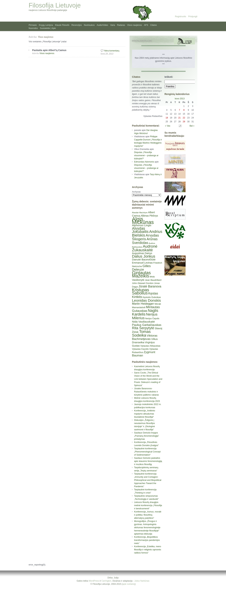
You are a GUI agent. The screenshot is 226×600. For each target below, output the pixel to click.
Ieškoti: (168, 76)
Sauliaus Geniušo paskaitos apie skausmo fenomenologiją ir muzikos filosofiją (148, 461)
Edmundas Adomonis (144, 162)
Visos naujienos (134, 25)
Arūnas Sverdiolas (145, 241)
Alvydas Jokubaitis (140, 230)
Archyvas (136, 192)
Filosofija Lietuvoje (55, 5)
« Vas (167, 126)
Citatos (153, 25)
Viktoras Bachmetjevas (144, 337)
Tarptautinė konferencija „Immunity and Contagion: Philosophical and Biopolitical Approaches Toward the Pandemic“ (147, 480)
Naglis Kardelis (145, 312)
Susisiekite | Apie (48, 28)
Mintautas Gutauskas (146, 309)
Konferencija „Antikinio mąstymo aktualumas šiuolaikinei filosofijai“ (144, 413)
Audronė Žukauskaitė (144, 248)
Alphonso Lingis (141, 225)
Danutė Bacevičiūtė (144, 259)
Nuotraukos (89, 25)
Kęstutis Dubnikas (152, 297)
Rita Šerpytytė (143, 328)
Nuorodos (33, 28)
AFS (146, 25)
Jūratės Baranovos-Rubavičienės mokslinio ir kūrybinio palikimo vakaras (146, 391)
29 (184, 121)
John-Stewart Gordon (143, 283)
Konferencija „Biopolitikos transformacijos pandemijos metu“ (147, 540)
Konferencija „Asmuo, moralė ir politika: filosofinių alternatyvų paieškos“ (147, 515)
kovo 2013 (180, 98)
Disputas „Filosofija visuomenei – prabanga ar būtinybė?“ (146, 155)
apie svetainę (128, 584)
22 (184, 118)
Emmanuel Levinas (142, 262)
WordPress (94, 581)
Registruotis (180, 16)
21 (179, 118)
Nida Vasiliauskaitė (143, 321)
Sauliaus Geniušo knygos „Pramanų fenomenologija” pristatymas (146, 436)
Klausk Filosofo (62, 25)
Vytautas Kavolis (140, 349)
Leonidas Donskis (146, 300)
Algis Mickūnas (143, 220)
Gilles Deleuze (141, 267)
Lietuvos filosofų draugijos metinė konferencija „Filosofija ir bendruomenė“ (148, 505)
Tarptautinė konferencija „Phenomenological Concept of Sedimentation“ (147, 451)
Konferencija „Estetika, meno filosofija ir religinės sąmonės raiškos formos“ (147, 549)
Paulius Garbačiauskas (146, 324)
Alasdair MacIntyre (139, 212)
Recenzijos (76, 25)
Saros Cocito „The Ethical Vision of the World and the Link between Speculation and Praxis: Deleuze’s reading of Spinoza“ (148, 379)
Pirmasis (33, 25)
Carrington (106, 581)
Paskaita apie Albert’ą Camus (49, 50)
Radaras (121, 25)
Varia (112, 25)
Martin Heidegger (143, 303)
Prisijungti (192, 16)
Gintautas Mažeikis (141, 274)
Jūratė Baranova (149, 286)
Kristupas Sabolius (140, 291)
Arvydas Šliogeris (145, 237)
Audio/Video (102, 25)
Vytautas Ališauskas (150, 345)
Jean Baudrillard (153, 280)
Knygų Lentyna (46, 25)
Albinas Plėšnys (149, 215)
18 (167, 118)
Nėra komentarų (111, 50)
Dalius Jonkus (143, 256)
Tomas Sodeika (141, 333)
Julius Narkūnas (141, 581)
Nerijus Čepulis (152, 318)
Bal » (192, 126)
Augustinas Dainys (142, 253)
